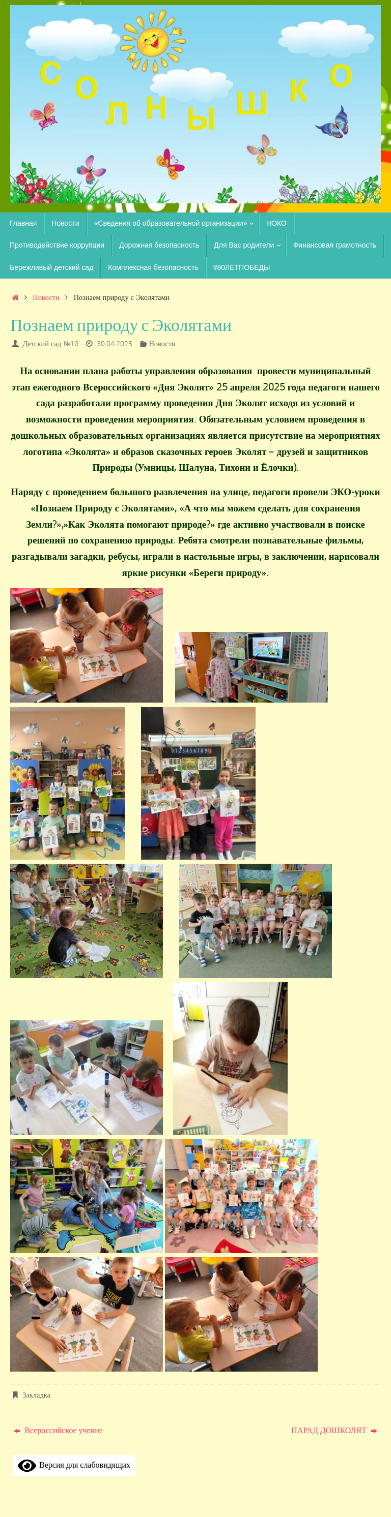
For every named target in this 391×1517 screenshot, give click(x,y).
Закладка (36, 1395)
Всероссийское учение (58, 1430)
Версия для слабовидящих (74, 1464)
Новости (46, 297)
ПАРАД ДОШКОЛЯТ (334, 1430)
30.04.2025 (114, 343)
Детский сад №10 (50, 343)
